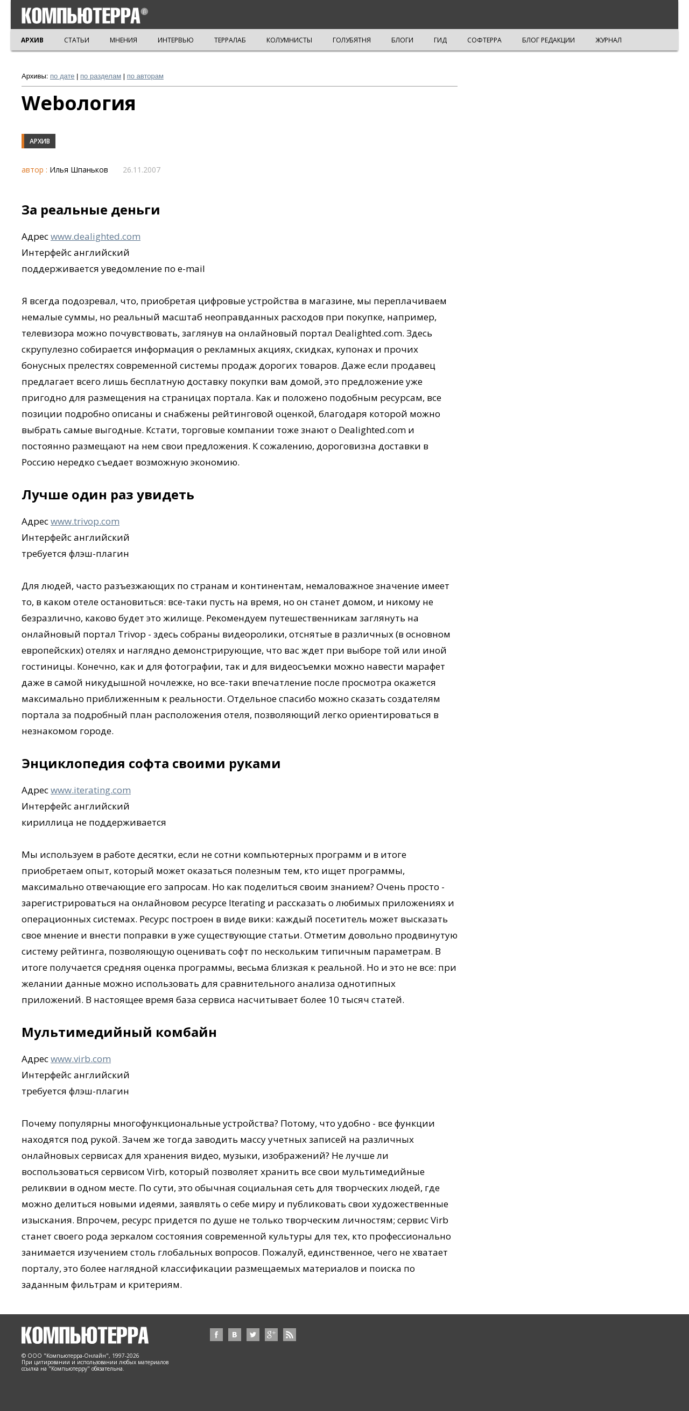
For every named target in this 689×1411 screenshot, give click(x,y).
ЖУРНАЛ (608, 40)
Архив (40, 141)
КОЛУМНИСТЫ (289, 40)
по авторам (145, 76)
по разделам (100, 76)
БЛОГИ (402, 40)
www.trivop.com (85, 521)
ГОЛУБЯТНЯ (352, 40)
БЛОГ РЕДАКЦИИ (548, 40)
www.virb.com (81, 1058)
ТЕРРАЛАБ (230, 40)
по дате (62, 76)
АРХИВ (32, 40)
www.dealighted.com (95, 236)
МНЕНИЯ (123, 40)
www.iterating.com (91, 790)
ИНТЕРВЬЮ (176, 40)
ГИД (440, 40)
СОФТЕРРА (484, 40)
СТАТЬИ (76, 40)
